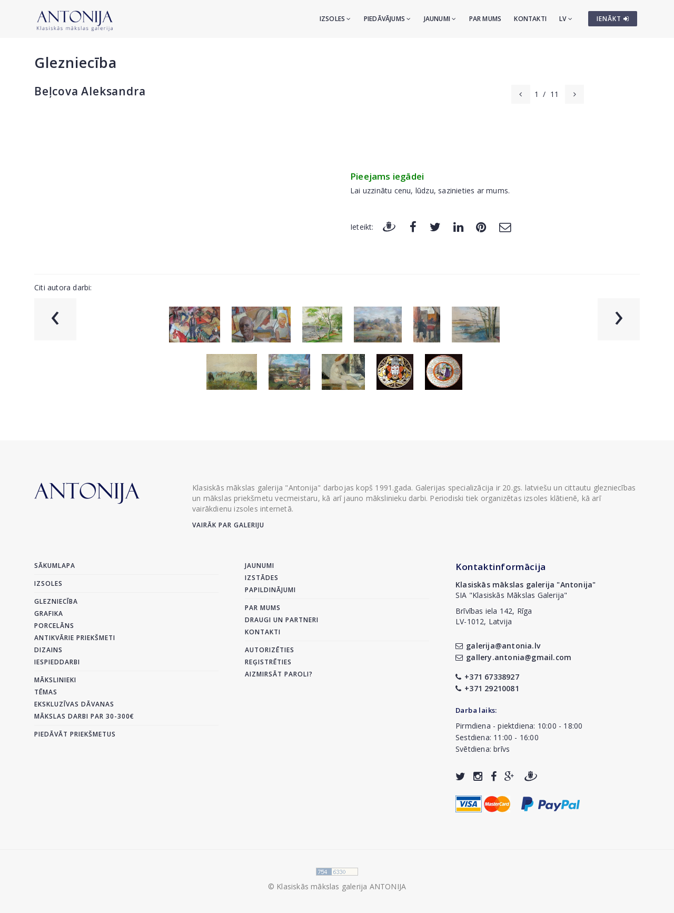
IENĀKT (613, 18)
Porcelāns (54, 625)
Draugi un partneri (282, 619)
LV (565, 18)
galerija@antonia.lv (497, 646)
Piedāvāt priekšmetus (75, 734)
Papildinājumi (270, 589)
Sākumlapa (54, 565)
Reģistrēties (268, 661)
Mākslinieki (55, 679)
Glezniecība (75, 62)
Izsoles (335, 18)
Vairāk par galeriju (228, 525)
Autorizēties (269, 649)
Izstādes (262, 577)
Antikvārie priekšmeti (74, 637)
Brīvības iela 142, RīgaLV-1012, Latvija (493, 616)
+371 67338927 (487, 677)
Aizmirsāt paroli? (279, 674)
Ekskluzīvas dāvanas (74, 704)
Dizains (48, 649)
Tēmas (45, 692)
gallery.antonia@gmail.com (513, 657)
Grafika (48, 613)
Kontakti (530, 18)
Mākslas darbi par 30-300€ (84, 716)
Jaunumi (440, 18)
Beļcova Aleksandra (89, 91)
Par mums (485, 18)
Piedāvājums (387, 18)
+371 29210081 (487, 688)
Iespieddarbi (57, 661)
